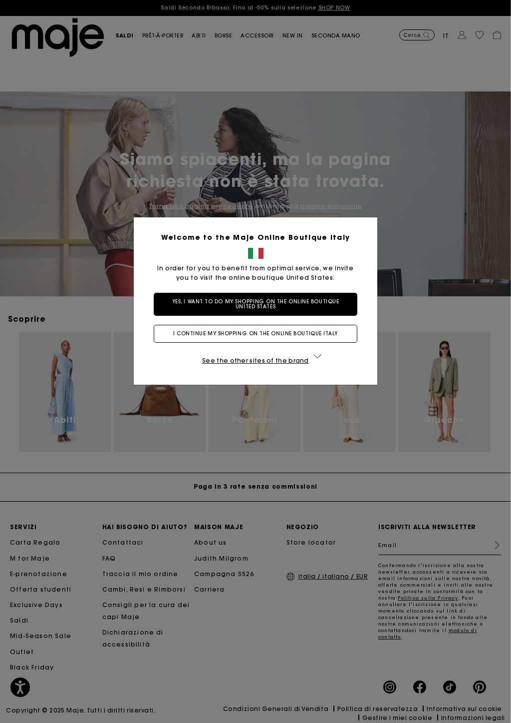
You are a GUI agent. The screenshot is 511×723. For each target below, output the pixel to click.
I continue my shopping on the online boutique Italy (255, 333)
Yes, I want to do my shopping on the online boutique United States (255, 304)
